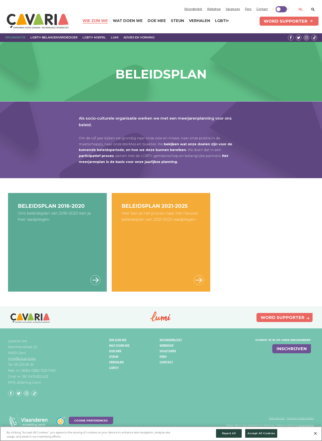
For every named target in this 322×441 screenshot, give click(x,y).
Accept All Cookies (261, 433)
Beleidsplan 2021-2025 (155, 206)
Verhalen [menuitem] (199, 21)
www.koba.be (306, 425)
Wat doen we (119, 345)
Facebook (291, 37)
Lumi (114, 37)
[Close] (315, 433)
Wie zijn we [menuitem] (95, 21)
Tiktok (314, 37)
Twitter (298, 37)
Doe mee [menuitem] (157, 21)
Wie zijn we (117, 339)
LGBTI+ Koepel (94, 37)
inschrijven (291, 348)
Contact (262, 9)
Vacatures (233, 9)
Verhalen (116, 362)
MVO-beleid (277, 418)
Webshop (214, 9)
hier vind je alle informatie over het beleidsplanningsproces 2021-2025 (199, 280)
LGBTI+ (114, 367)
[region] (161, 433)
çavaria (38, 21)
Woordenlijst (193, 9)
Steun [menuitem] (177, 21)
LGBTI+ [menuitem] (222, 21)
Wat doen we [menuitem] (128, 21)
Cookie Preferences (91, 420)
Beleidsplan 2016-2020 (51, 206)
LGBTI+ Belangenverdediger (54, 37)
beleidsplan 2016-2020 (95, 280)
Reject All (229, 433)
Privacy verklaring (300, 418)
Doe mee (115, 350)
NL (301, 9)
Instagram (306, 37)
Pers (248, 9)
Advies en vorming (139, 37)
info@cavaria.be (22, 359)
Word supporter (285, 21)
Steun (113, 356)
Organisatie (15, 37)
